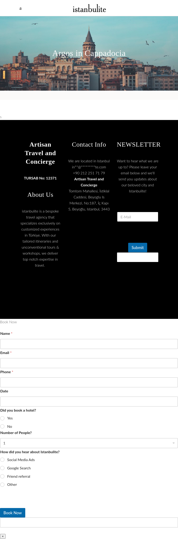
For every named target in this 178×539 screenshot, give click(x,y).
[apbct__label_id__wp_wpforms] (89, 522)
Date (4, 391)
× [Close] (3, 536)
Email (6, 352)
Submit (138, 247)
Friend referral (18, 476)
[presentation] (35, 505)
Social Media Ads (21, 459)
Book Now (12, 512)
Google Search (19, 468)
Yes (10, 418)
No (9, 426)
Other (12, 484)
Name (6, 333)
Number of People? (16, 432)
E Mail (138, 206)
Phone (6, 372)
